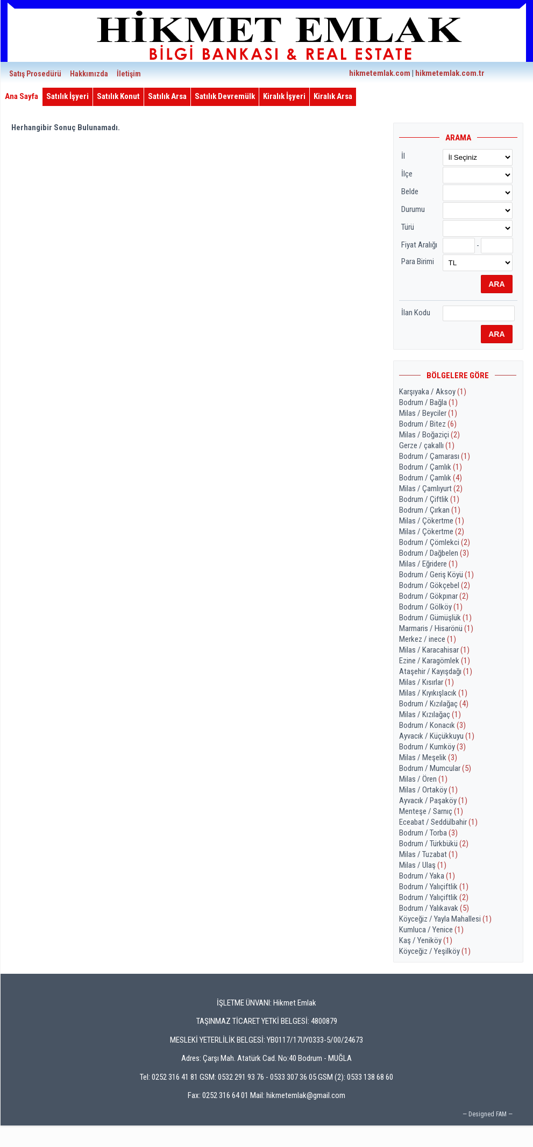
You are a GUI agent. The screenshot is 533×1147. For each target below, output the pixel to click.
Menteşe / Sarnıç (431, 811)
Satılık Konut (118, 96)
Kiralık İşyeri (284, 96)
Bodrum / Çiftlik (429, 499)
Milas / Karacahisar (434, 650)
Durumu (413, 209)
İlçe (407, 174)
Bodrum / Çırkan (429, 510)
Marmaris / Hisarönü (436, 628)
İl (403, 156)
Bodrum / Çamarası (434, 456)
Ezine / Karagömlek (434, 660)
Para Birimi (417, 261)
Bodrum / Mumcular (435, 768)
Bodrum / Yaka (427, 876)
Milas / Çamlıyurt (431, 488)
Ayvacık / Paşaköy (433, 800)
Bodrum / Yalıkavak (434, 908)
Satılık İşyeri (67, 96)
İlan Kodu (415, 312)
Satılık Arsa (167, 96)
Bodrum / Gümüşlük (435, 617)
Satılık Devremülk (225, 96)
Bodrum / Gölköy (431, 607)
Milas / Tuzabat (428, 854)
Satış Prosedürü (35, 73)
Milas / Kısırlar (426, 682)
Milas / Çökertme (431, 521)
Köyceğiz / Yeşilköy (435, 951)
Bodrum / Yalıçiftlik (433, 886)
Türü (407, 227)
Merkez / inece (427, 639)
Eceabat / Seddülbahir (438, 822)
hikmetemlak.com (379, 73)
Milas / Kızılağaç (430, 714)
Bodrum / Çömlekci (434, 542)
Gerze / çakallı (426, 445)
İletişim (129, 73)
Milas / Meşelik (428, 757)
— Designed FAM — (488, 1114)
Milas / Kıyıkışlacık (433, 693)
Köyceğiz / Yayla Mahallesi (445, 919)
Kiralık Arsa (333, 96)
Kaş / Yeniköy (425, 940)
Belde (409, 191)
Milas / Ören (423, 779)
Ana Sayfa (21, 96)
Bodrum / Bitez (428, 424)
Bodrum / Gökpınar (433, 596)
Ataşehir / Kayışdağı (435, 671)
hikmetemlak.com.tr (450, 73)
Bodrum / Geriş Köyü (436, 574)
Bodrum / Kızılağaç (433, 704)
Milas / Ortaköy (428, 790)
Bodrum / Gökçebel (434, 585)
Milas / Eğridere (428, 564)
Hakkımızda (89, 73)
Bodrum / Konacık (432, 725)
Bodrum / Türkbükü (433, 843)
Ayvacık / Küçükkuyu (436, 736)
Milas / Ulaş (422, 865)
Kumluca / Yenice (431, 929)
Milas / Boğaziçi (429, 435)
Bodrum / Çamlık (430, 467)
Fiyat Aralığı (419, 245)
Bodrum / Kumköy (432, 747)
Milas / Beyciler (428, 413)
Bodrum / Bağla (428, 402)
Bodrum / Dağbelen (434, 553)
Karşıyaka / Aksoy (432, 392)
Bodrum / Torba (428, 833)
